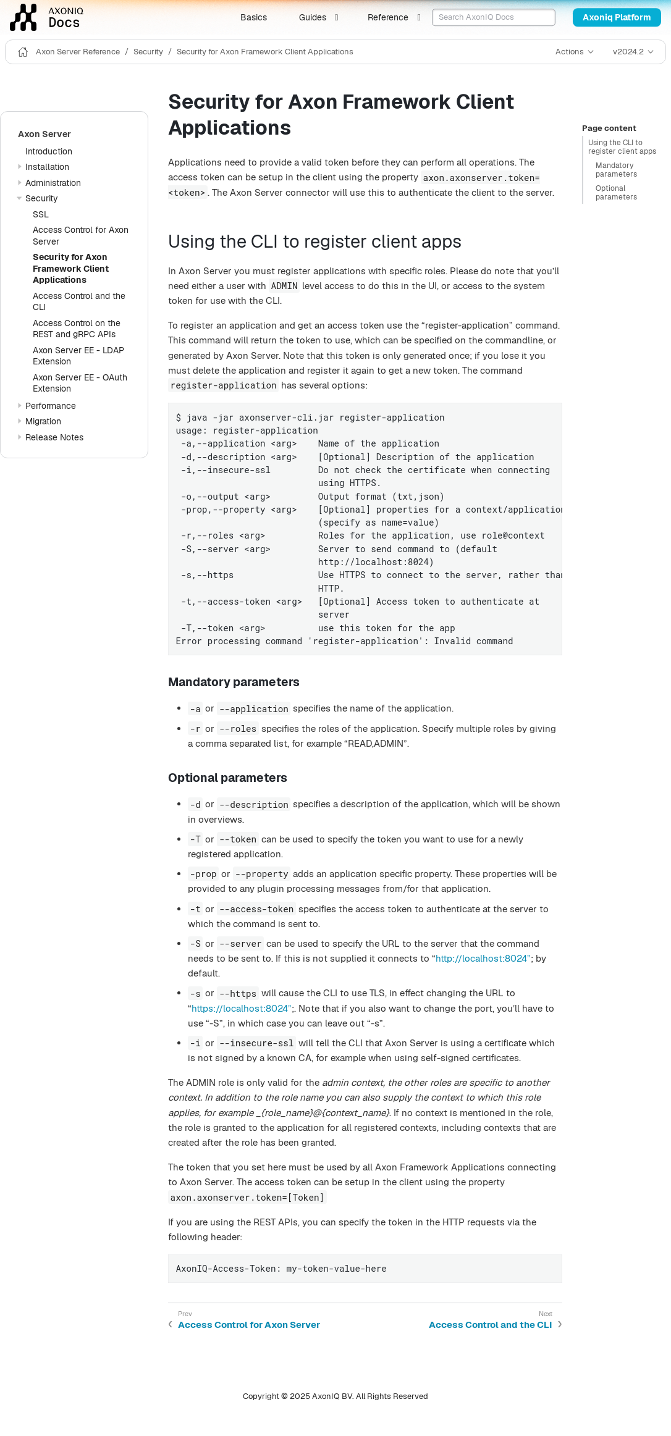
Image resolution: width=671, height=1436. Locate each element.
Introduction (48, 151)
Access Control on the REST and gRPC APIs (76, 328)
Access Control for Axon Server (249, 1324)
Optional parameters (616, 192)
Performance (50, 405)
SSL (41, 214)
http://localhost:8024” (483, 958)
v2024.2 (628, 51)
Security (148, 51)
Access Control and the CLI (490, 1324)
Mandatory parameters (616, 170)
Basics (253, 17)
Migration (43, 421)
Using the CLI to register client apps (622, 147)
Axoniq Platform (617, 17)
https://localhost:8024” (242, 1008)
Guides (312, 17)
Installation (47, 166)
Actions (569, 51)
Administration (53, 182)
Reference (388, 17)
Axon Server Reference (78, 51)
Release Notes (54, 437)
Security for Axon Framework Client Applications (265, 51)
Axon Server (44, 134)
